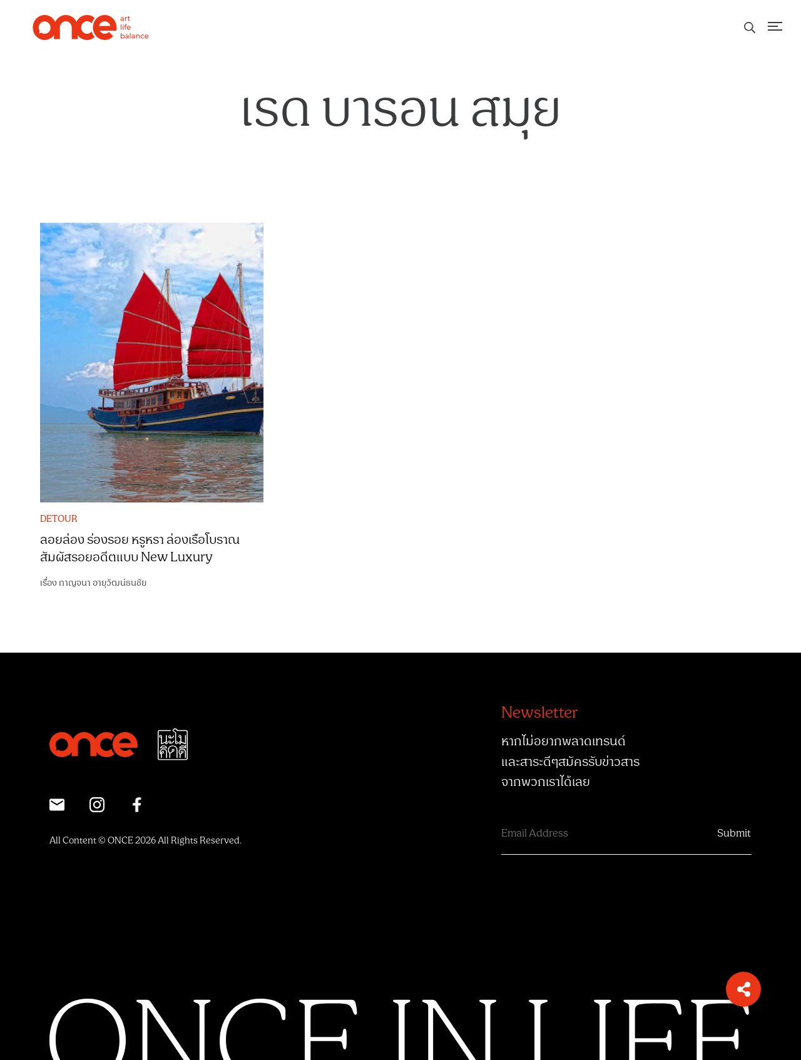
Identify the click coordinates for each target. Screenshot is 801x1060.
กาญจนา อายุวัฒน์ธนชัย (102, 583)
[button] (743, 989)
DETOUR (59, 519)
